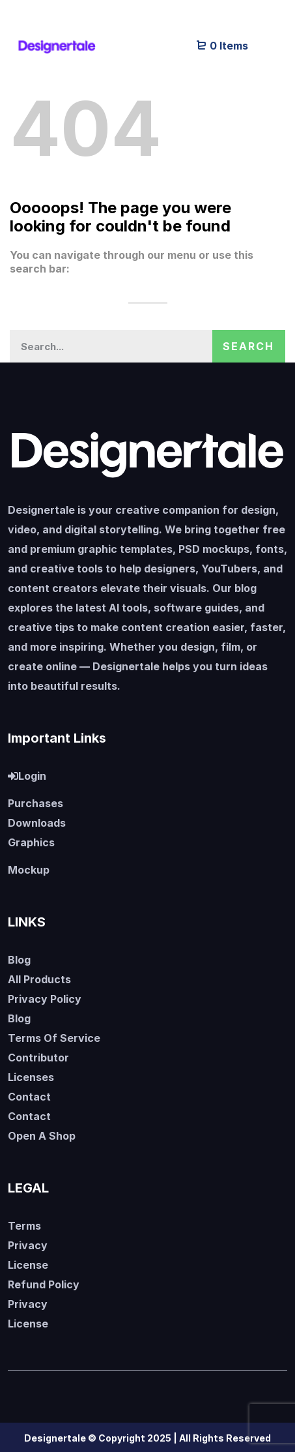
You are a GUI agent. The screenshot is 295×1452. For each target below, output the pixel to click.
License (28, 1264)
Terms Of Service (54, 1038)
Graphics (31, 842)
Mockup (28, 869)
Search (248, 346)
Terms (24, 1225)
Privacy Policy (44, 998)
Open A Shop (42, 1135)
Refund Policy (43, 1284)
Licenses (31, 1077)
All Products (39, 979)
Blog (19, 959)
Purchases (35, 803)
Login (27, 775)
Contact (29, 1096)
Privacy (28, 1245)
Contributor (38, 1057)
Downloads (37, 822)
